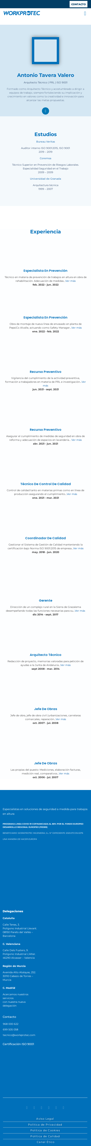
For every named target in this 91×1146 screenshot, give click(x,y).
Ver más (70, 281)
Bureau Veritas (45, 141)
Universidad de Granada (45, 178)
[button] (85, 13)
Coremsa (45, 158)
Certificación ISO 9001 (18, 1044)
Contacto (9, 1017)
